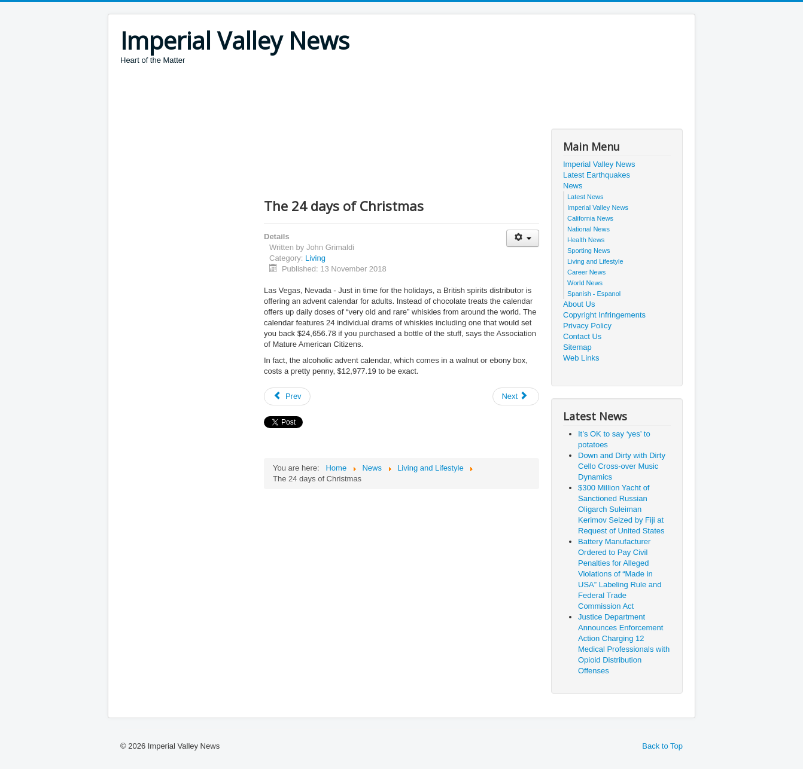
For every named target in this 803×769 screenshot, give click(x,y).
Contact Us (582, 336)
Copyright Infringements (604, 314)
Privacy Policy (587, 325)
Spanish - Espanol (593, 293)
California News (590, 218)
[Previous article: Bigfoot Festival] (287, 396)
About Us (579, 304)
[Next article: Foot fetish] (515, 396)
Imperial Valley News (599, 164)
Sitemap (577, 347)
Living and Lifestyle (595, 261)
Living (315, 258)
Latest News (585, 196)
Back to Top (662, 745)
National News (588, 229)
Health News (585, 239)
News (573, 185)
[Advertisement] (338, 99)
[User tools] (522, 238)
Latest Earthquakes (596, 174)
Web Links (581, 357)
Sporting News (588, 250)
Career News (586, 272)
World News (585, 282)
